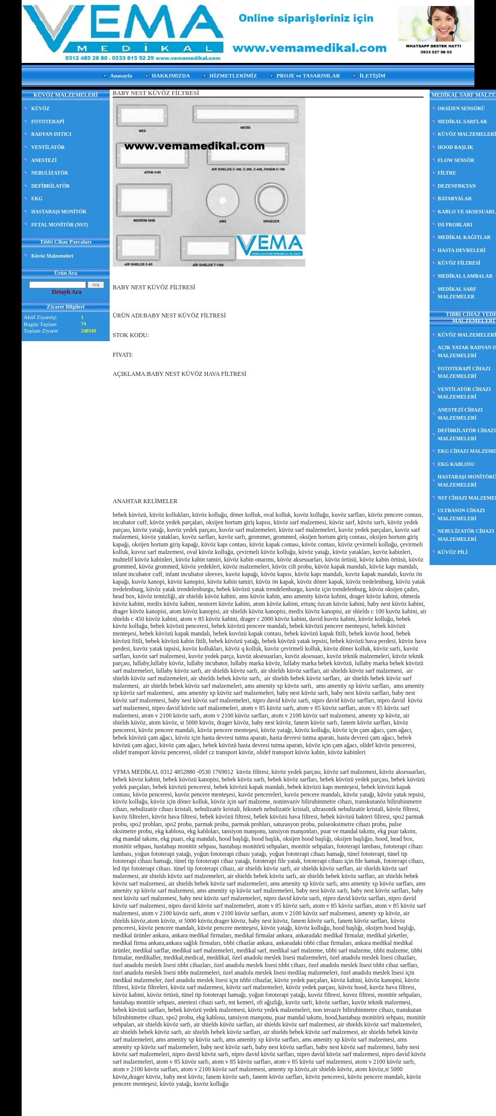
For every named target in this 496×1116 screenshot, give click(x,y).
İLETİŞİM (372, 75)
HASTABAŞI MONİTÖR (59, 211)
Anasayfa (121, 75)
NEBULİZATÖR (49, 173)
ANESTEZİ (44, 160)
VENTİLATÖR (48, 147)
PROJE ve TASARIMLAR (308, 75)
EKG (36, 198)
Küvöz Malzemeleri (52, 256)
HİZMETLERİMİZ (233, 75)
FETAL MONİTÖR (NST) (59, 224)
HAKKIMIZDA (171, 75)
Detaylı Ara (66, 291)
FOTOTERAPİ (47, 121)
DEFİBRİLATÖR (50, 186)
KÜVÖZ (40, 108)
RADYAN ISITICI (51, 134)
